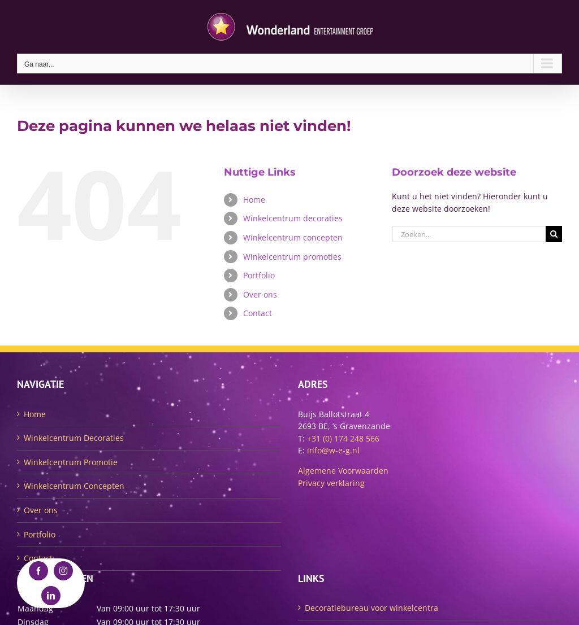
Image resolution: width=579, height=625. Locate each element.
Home (254, 199)
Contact (257, 313)
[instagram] (63, 570)
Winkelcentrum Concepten (74, 485)
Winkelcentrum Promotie (71, 462)
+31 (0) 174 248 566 (343, 438)
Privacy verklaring (331, 483)
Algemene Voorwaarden (343, 470)
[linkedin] (51, 595)
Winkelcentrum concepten (293, 237)
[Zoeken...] (469, 234)
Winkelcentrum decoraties (293, 218)
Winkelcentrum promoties (292, 256)
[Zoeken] (554, 234)
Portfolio (259, 275)
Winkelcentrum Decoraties (74, 437)
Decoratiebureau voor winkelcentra (371, 607)
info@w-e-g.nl (333, 450)
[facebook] (38, 570)
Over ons (260, 294)
